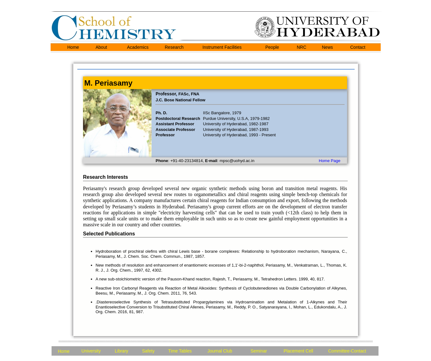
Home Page (329, 160)
